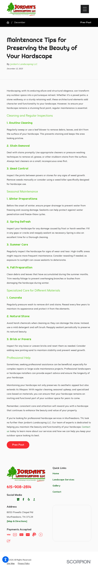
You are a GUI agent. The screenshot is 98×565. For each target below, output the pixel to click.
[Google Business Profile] (18, 499)
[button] (5, 559)
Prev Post (18, 444)
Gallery (56, 485)
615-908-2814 (19, 486)
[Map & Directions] (17, 521)
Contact (57, 491)
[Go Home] (9, 22)
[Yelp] (28, 499)
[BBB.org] (34, 499)
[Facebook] (23, 499)
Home (56, 473)
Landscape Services (63, 479)
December (19, 22)
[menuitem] (72, 473)
